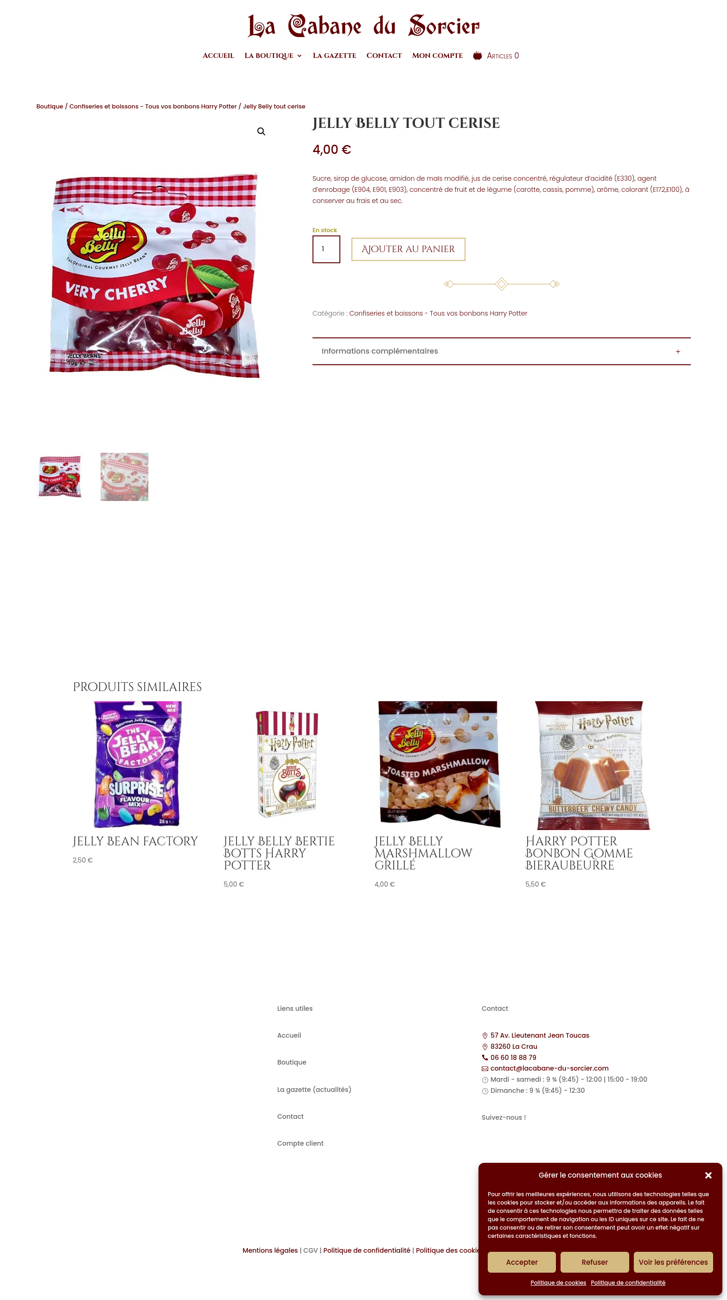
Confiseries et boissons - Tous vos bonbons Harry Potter (153, 106)
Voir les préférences (673, 1262)
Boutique (49, 106)
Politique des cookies (450, 1250)
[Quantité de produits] (326, 249)
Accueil (218, 56)
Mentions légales (270, 1250)
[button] (708, 1175)
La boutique (268, 56)
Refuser (595, 1262)
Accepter (521, 1262)
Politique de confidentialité (628, 1283)
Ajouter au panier (408, 249)
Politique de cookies (559, 1283)
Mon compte (437, 56)
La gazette (335, 56)
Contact (384, 56)
